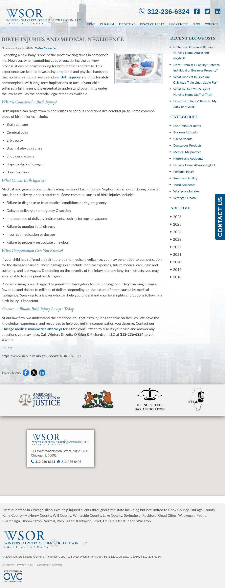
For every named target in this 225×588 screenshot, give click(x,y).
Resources (8, 564)
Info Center (178, 24)
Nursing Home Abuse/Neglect (194, 165)
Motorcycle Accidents (188, 158)
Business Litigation (186, 132)
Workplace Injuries (186, 191)
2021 (175, 254)
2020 (175, 262)
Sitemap (57, 564)
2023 (175, 239)
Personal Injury (183, 171)
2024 (175, 231)
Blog (196, 24)
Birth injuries (71, 77)
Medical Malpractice (46, 48)
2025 (175, 224)
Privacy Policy (25, 564)
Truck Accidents (184, 184)
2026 (175, 216)
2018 (175, 277)
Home (91, 24)
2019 (175, 269)
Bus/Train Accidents (187, 125)
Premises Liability (185, 178)
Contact (211, 24)
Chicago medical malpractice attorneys (32, 329)
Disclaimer (43, 564)
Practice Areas (152, 24)
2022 (175, 246)
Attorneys (127, 24)
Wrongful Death (184, 198)
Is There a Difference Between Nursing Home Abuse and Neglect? (194, 52)
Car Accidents (182, 139)
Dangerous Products (187, 145)
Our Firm (107, 24)
